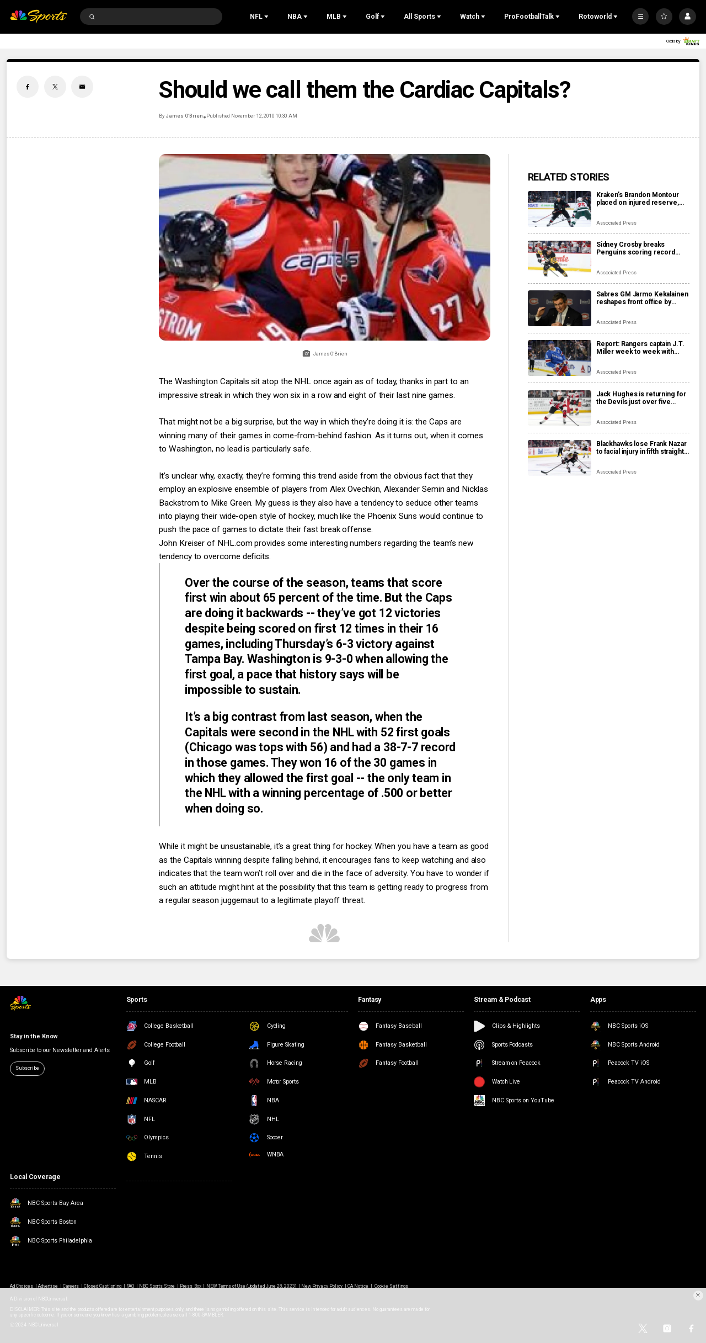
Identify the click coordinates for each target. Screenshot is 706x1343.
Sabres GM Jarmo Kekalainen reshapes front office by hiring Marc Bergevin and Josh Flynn (642, 298)
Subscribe (27, 1068)
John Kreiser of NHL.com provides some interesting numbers (271, 543)
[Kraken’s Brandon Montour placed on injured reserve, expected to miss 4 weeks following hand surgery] (559, 209)
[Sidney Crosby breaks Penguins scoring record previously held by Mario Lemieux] (559, 259)
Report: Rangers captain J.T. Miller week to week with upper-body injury (640, 347)
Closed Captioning (102, 1286)
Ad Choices (21, 1286)
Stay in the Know (33, 1036)
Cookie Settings (391, 1286)
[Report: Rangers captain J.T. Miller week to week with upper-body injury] (559, 358)
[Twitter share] (55, 87)
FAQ (130, 1286)
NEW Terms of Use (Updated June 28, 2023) (251, 1286)
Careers (71, 1286)
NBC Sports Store (157, 1286)
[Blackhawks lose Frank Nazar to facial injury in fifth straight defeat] (559, 458)
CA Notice (357, 1286)
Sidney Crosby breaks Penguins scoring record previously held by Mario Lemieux (635, 248)
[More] (640, 16)
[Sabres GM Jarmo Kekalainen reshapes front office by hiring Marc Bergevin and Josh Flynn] (559, 308)
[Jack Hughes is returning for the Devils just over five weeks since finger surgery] (559, 408)
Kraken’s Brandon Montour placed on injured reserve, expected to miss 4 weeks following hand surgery (637, 198)
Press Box (190, 1286)
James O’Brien (183, 116)
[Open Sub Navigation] (267, 16)
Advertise (48, 1286)
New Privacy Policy (322, 1286)
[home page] (38, 17)
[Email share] (82, 87)
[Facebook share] (28, 87)
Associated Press (616, 223)
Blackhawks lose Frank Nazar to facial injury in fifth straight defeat (641, 447)
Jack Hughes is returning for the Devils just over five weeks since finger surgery (641, 398)
